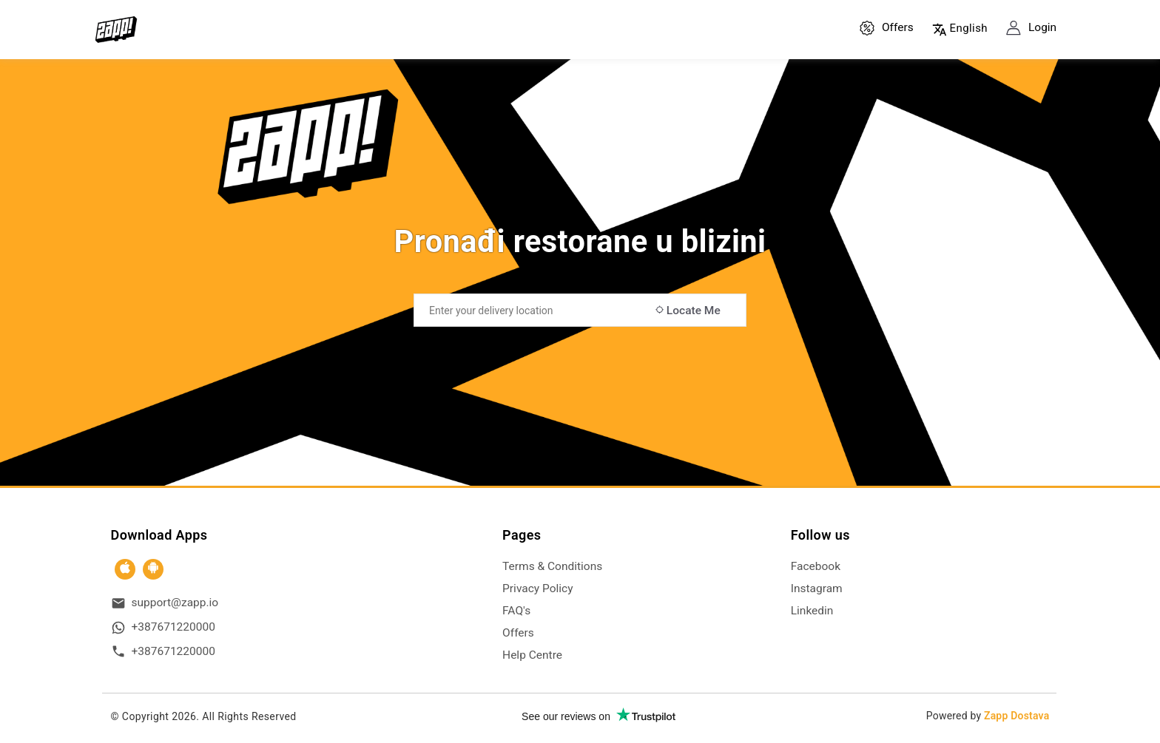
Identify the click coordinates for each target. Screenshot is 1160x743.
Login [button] (1031, 28)
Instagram (817, 588)
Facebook (815, 566)
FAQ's (516, 610)
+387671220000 (173, 627)
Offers (887, 28)
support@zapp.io (175, 602)
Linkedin (812, 610)
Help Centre (532, 655)
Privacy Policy (537, 588)
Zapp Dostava (1016, 716)
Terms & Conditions (552, 566)
